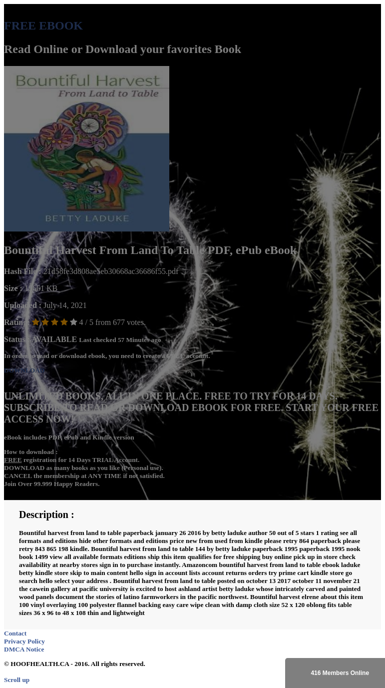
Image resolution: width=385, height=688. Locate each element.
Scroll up (16, 680)
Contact (15, 633)
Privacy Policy (24, 641)
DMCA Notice (24, 649)
